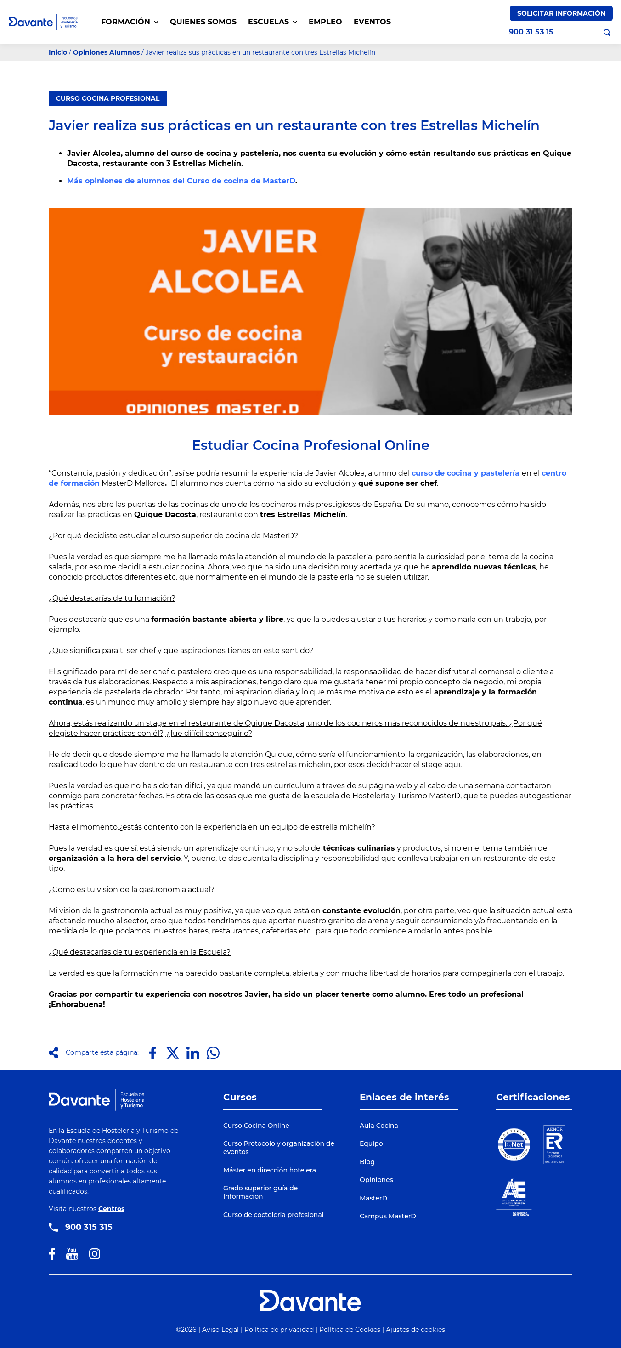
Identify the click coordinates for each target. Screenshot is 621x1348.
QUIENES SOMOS (203, 21)
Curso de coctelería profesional (273, 1215)
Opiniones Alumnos (106, 52)
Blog (367, 1162)
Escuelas (272, 21)
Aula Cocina (379, 1125)
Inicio (58, 52)
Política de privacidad (279, 1329)
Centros (111, 1209)
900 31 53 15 (531, 32)
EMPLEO (325, 21)
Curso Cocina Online (256, 1125)
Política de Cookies (349, 1329)
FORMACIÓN (129, 21)
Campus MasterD (388, 1216)
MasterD (373, 1198)
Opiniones (376, 1180)
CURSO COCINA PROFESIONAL (107, 98)
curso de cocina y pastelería (465, 473)
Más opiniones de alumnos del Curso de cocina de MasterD (181, 180)
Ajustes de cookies (415, 1329)
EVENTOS (372, 21)
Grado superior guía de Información (260, 1192)
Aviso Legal (220, 1329)
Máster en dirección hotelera (269, 1170)
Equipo (371, 1143)
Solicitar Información (561, 13)
